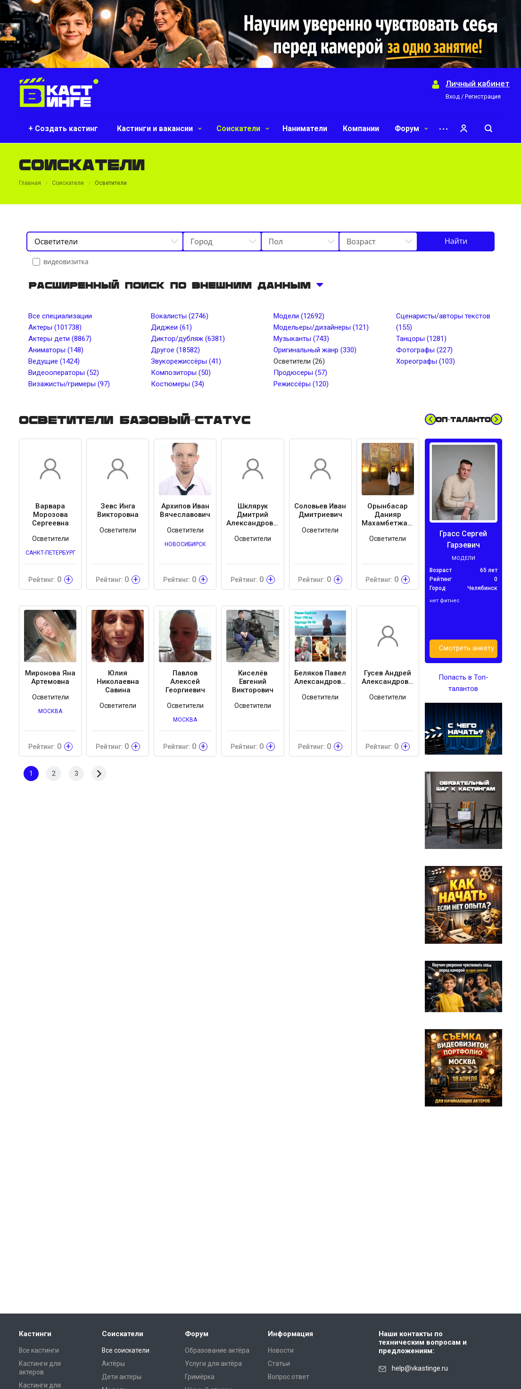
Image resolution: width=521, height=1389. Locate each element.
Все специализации (60, 316)
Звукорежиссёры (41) (186, 361)
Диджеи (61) (171, 327)
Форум (411, 128)
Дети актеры (121, 1377)
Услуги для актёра (213, 1363)
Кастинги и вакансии (159, 128)
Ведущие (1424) (54, 361)
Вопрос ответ (288, 1377)
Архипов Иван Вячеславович (185, 510)
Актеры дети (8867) (59, 338)
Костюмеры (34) (177, 384)
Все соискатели (125, 1350)
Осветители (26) (299, 361)
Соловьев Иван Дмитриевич (320, 510)
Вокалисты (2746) (179, 316)
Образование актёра (217, 1350)
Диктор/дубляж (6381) (188, 338)
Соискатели (242, 128)
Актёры (113, 1363)
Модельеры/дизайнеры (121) (321, 327)
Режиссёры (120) (301, 384)
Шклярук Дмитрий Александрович (252, 514)
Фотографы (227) (424, 350)
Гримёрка (200, 1377)
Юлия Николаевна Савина (118, 681)
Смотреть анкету (466, 648)
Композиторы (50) (181, 372)
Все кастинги (39, 1350)
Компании (361, 128)
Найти (456, 241)
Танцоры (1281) (421, 338)
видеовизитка (61, 261)
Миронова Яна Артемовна (50, 677)
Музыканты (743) (301, 338)
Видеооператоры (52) (63, 372)
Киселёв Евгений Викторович (252, 681)
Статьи (279, 1363)
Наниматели (304, 128)
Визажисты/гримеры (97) (69, 384)
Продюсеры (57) (300, 372)
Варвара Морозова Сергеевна (50, 514)
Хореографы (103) (425, 361)
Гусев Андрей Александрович (388, 677)
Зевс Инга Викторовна (118, 510)
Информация (290, 1334)
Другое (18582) (175, 350)
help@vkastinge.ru (420, 1368)
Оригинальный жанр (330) (314, 350)
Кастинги (35, 1334)
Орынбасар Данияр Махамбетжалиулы (388, 514)
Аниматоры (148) (55, 350)
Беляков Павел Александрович (320, 677)
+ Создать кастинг (63, 128)
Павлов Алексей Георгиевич (185, 681)
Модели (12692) (298, 316)
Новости (281, 1350)
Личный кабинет (478, 83)
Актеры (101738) (55, 327)
